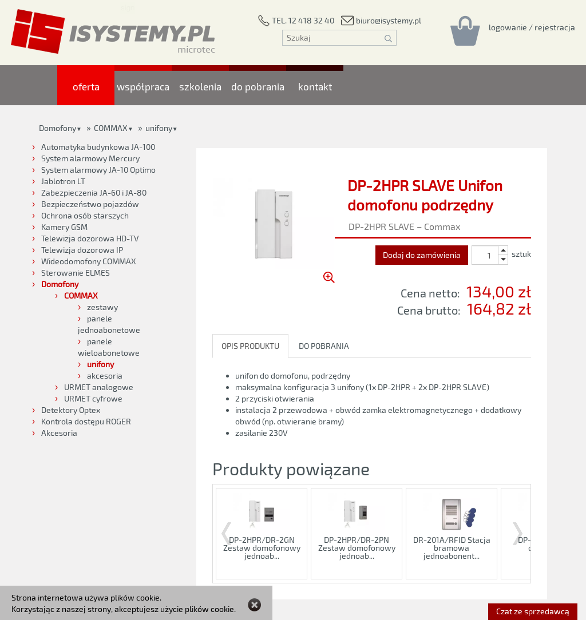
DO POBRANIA (324, 346)
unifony (158, 128)
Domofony (57, 128)
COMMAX (111, 128)
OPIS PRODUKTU (250, 346)
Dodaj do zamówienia (422, 255)
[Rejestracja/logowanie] (532, 27)
